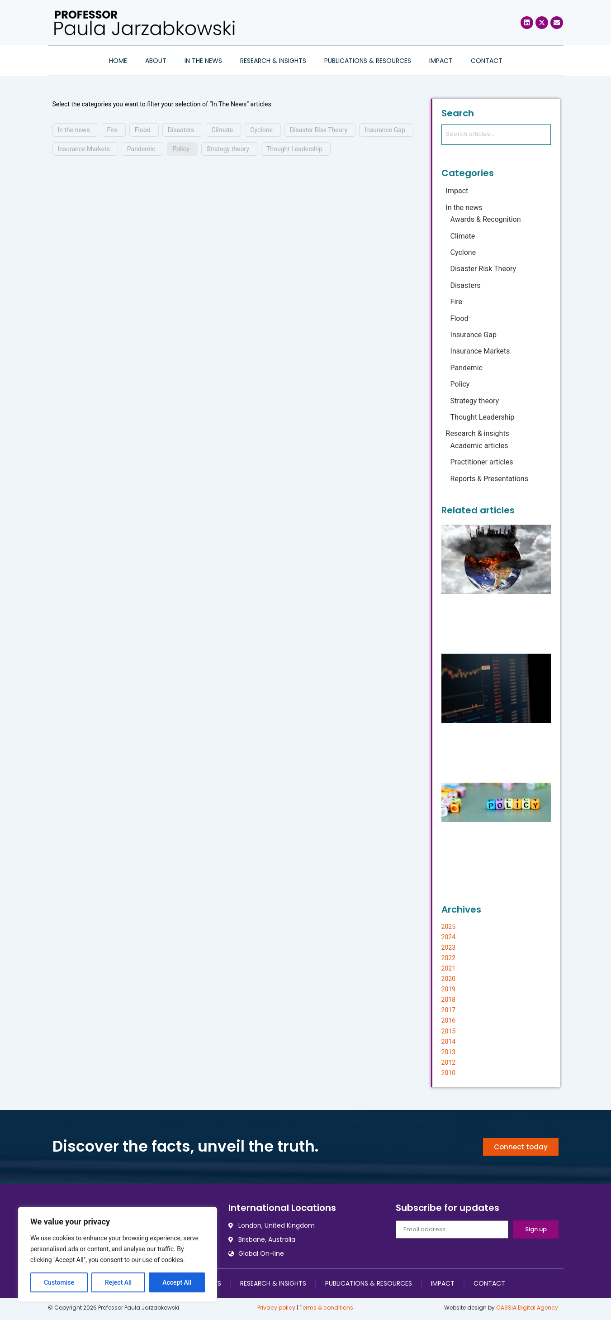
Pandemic (141, 149)
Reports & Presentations (489, 478)
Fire (112, 130)
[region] (117, 1254)
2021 (448, 968)
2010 (448, 1072)
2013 (448, 1052)
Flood (143, 130)
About (155, 60)
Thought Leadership (294, 149)
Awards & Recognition (485, 219)
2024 (448, 937)
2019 (448, 989)
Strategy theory (228, 149)
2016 (448, 1020)
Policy (180, 149)
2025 (448, 926)
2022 (448, 957)
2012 (448, 1062)
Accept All (176, 1282)
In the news (203, 60)
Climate (222, 130)
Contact (486, 60)
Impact (441, 60)
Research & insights (273, 60)
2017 (448, 1010)
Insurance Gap (385, 130)
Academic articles (479, 445)
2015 (448, 1031)
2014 (448, 1041)
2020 (448, 978)
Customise (59, 1282)
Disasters (181, 130)
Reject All (118, 1282)
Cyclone (261, 130)
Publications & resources (367, 60)
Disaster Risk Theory (318, 130)
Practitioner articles (481, 462)
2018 (448, 999)
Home (118, 60)
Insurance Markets (84, 149)
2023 (448, 947)
